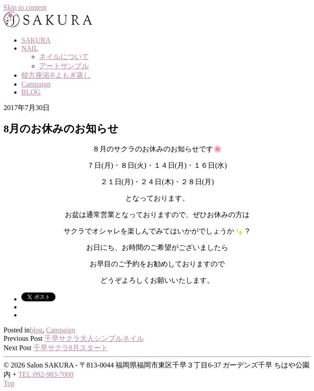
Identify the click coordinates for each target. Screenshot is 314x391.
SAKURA (36, 40)
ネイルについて (64, 56)
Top (9, 383)
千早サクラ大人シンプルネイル (94, 338)
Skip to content (25, 7)
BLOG (31, 92)
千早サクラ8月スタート (70, 348)
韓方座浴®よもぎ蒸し (56, 75)
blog (36, 330)
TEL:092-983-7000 (45, 374)
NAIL (29, 48)
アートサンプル (64, 66)
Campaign (36, 84)
